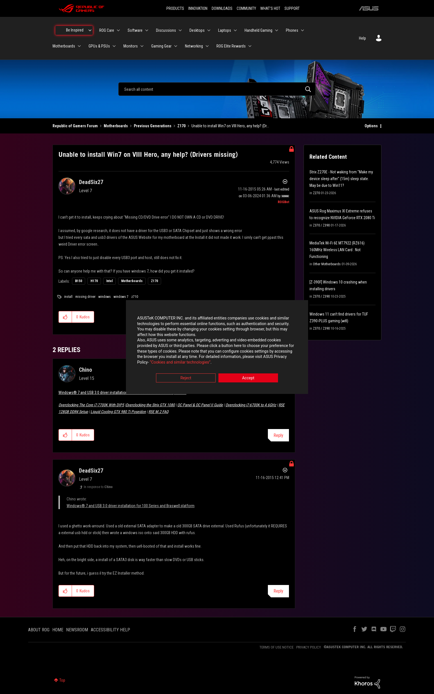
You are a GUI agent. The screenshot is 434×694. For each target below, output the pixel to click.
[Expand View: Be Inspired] (90, 30)
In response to (98, 487)
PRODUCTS (175, 8)
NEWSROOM (77, 629)
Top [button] (62, 680)
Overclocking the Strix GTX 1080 (150, 405)
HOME (57, 629)
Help (362, 38)
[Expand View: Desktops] (209, 30)
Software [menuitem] (135, 30)
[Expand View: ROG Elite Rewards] (250, 46)
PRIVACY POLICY (308, 647)
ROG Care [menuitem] (106, 30)
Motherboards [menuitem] (64, 46)
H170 (94, 281)
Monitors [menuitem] (130, 46)
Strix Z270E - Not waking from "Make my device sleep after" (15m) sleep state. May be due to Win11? (341, 179)
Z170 (181, 126)
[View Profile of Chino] (85, 369)
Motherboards (116, 126)
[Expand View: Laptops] (235, 30)
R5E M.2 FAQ (158, 411)
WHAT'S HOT (270, 8)
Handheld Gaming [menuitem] (258, 30)
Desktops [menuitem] (197, 30)
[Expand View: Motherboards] (79, 46)
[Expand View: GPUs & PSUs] (114, 46)
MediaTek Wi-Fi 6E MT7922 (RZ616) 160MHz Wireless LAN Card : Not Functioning (337, 250)
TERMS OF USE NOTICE (276, 647)
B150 (78, 281)
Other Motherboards (327, 264)
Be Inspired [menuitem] (74, 30)
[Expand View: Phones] (302, 30)
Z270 (316, 193)
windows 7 (121, 297)
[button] (65, 317)
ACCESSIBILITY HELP (110, 629)
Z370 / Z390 (321, 225)
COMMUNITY (246, 8)
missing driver (85, 297)
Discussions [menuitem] (166, 30)
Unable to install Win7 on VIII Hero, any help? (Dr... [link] (230, 126)
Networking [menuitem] (194, 46)
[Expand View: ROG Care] (118, 30)
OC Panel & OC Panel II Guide (200, 405)
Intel (109, 281)
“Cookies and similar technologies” (180, 362)
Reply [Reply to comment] (278, 435)
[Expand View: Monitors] (142, 46)
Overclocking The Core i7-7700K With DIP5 (91, 405)
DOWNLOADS (222, 8)
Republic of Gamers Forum (75, 126)
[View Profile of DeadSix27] (91, 182)
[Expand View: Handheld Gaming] (276, 30)
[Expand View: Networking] (207, 46)
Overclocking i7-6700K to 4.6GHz (250, 405)
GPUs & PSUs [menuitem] (99, 46)
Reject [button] (185, 378)
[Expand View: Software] (147, 30)
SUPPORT (292, 8)
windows (104, 297)
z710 (134, 297)
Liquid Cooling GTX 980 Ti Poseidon (118, 411)
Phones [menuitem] (292, 30)
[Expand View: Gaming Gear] (175, 46)
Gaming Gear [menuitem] (161, 46)
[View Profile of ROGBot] (283, 202)
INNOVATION (197, 8)
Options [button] (371, 126)
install (68, 297)
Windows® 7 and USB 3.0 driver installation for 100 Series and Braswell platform (122, 392)
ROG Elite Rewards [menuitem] (231, 46)
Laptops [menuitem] (224, 30)
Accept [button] (248, 378)
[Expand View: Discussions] (180, 30)
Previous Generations (152, 126)
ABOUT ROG (38, 629)
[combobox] (217, 89)
